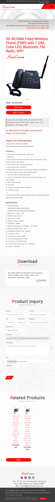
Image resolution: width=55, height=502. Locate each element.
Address (32, 319)
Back (19, 460)
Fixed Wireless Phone (39, 21)
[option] (16, 427)
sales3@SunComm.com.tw (32, 486)
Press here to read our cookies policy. (21, 498)
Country (9, 327)
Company (20, 319)
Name (9, 311)
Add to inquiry (18, 112)
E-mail (32, 311)
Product (27, 21)
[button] (7, 77)
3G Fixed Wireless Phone (38, 23)
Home (20, 21)
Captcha (9, 365)
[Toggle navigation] (51, 6)
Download (19, 107)
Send (9, 377)
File (7, 358)
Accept (42, 498)
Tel (7, 319)
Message (10, 342)
